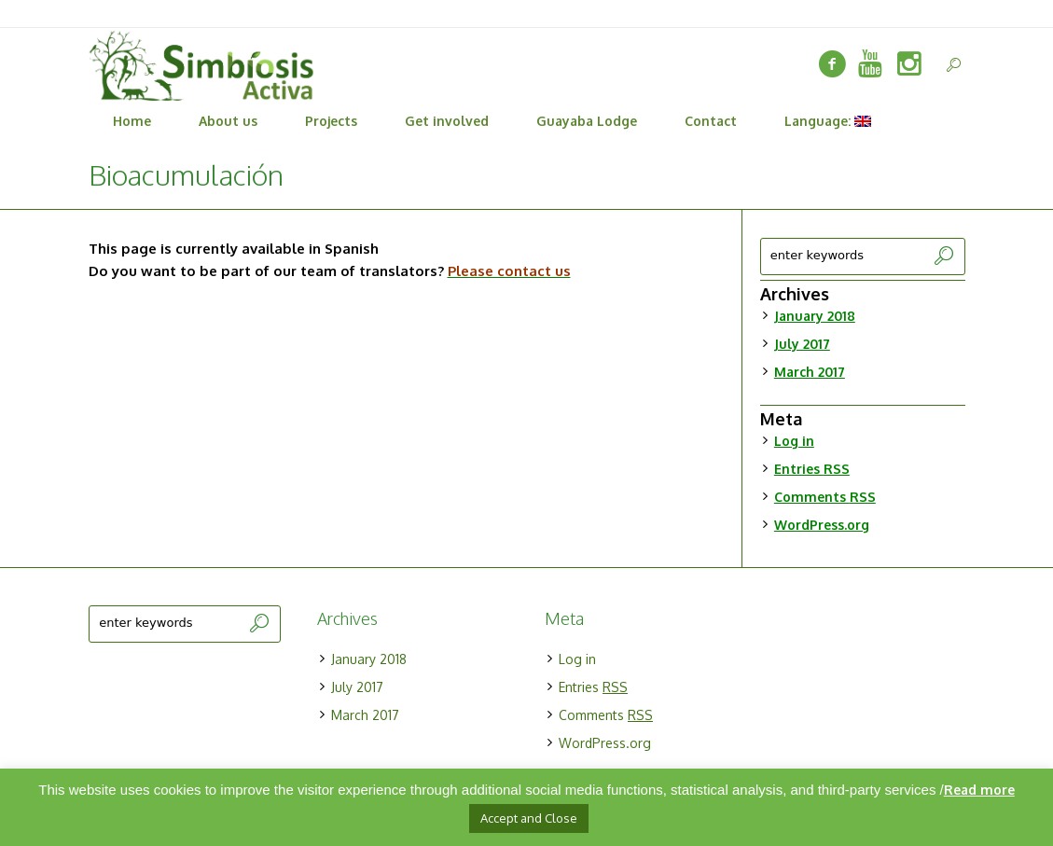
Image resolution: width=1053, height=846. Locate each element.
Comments (825, 497)
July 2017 (802, 344)
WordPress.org (821, 525)
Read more (979, 789)
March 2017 (809, 372)
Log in (794, 441)
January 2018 (814, 316)
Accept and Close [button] (528, 818)
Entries (812, 469)
